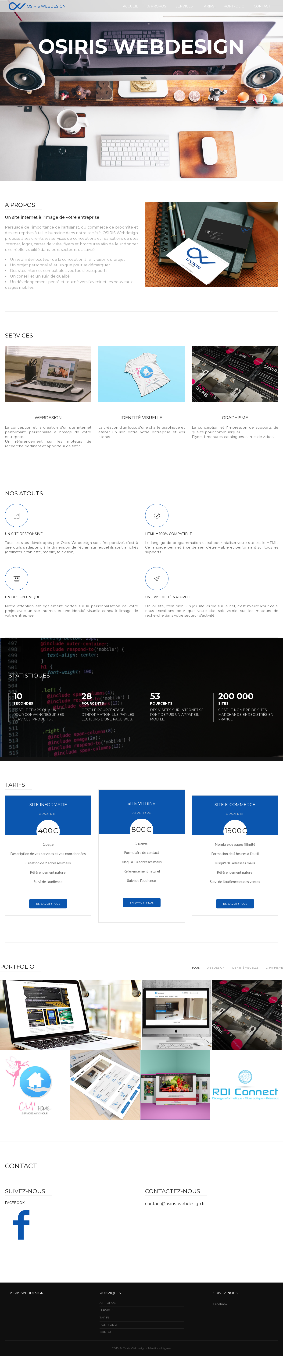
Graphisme (235, 417)
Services (184, 6)
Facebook (220, 1304)
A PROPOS (107, 1302)
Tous (196, 967)
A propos (156, 6)
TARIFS (104, 1317)
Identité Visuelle (245, 967)
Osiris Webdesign (37, 6)
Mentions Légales (159, 1348)
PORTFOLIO (108, 1324)
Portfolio (234, 6)
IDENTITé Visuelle (141, 417)
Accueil (130, 6)
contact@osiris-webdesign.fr (175, 1203)
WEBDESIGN (48, 417)
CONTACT (107, 1332)
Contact (262, 6)
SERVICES (106, 1310)
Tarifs (208, 6)
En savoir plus (48, 903)
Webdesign (216, 967)
